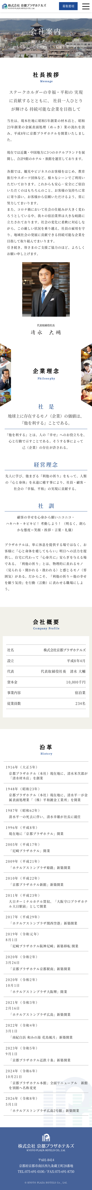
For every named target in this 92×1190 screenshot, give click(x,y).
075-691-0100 (34, 1171)
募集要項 (68, 6)
